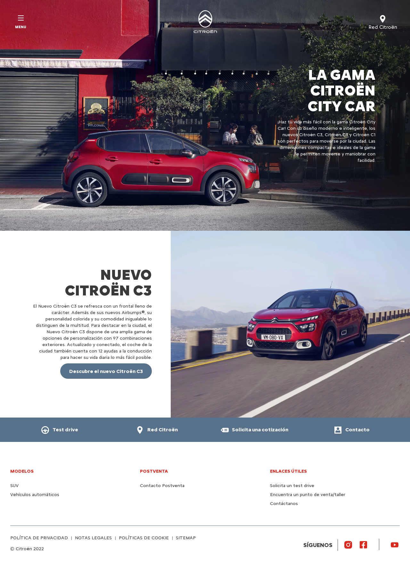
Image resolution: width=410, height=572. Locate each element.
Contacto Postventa (162, 485)
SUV (14, 485)
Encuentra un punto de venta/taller (307, 494)
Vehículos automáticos (34, 494)
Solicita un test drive (292, 485)
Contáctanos (284, 503)
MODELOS (22, 471)
